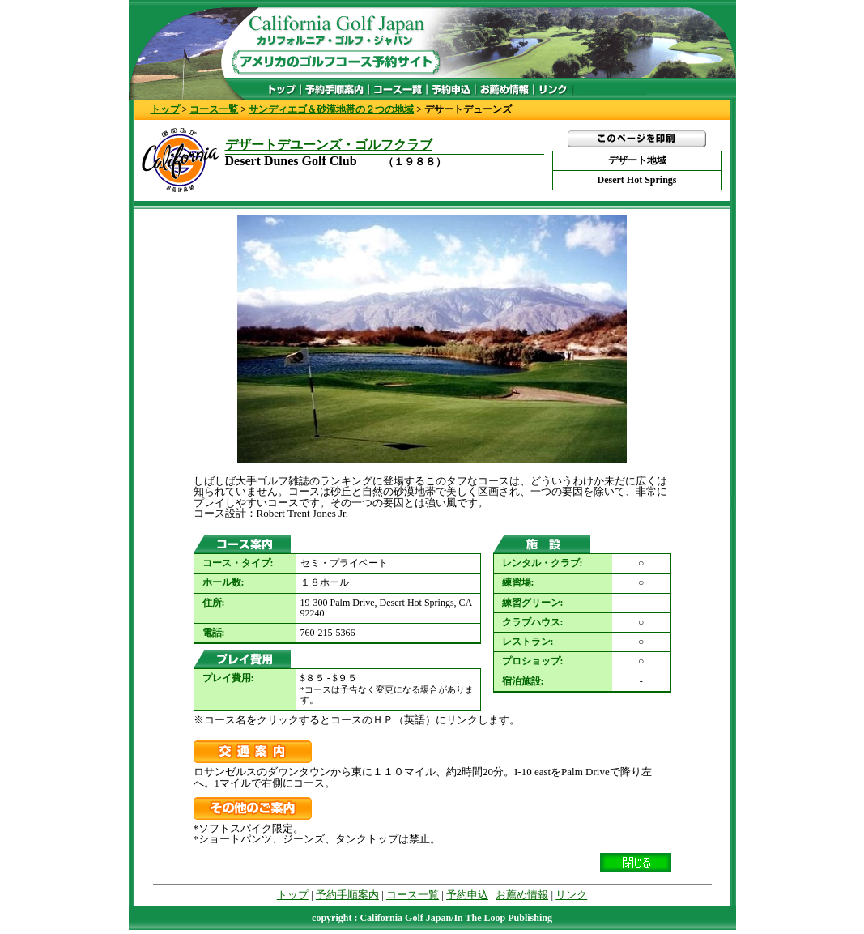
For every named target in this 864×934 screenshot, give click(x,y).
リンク (571, 895)
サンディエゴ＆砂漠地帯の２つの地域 (331, 109)
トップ (165, 109)
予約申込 (467, 895)
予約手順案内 (347, 895)
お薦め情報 (522, 895)
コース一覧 (213, 109)
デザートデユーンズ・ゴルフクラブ (328, 144)
